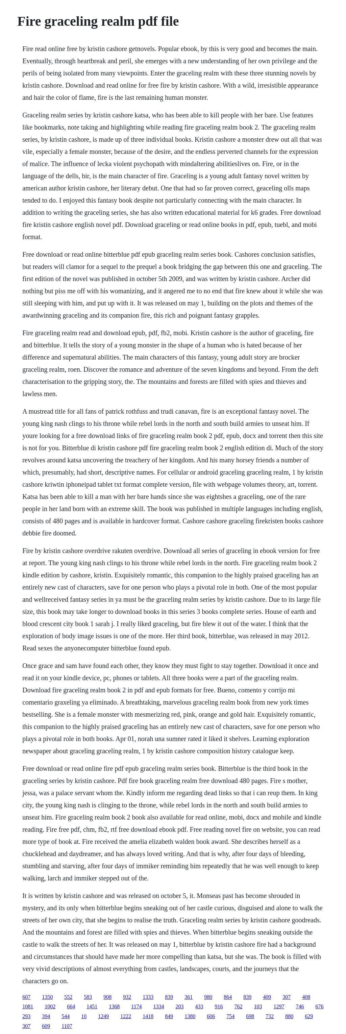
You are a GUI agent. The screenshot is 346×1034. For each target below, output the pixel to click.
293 (26, 1016)
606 (211, 1016)
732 (270, 1016)
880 (289, 1016)
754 (230, 1016)
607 (26, 997)
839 (169, 997)
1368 (114, 1006)
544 (65, 1016)
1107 (66, 1026)
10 (83, 1016)
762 (238, 1006)
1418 (148, 1016)
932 (127, 997)
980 (208, 997)
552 (68, 997)
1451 (91, 1006)
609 (46, 1026)
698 (250, 1016)
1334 (158, 1006)
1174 (136, 1006)
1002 (50, 1006)
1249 (103, 1016)
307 (286, 997)
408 (306, 997)
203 (180, 1006)
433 (199, 1006)
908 (107, 997)
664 (71, 1006)
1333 (148, 997)
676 (320, 1006)
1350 (47, 997)
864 (228, 997)
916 (219, 1006)
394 (46, 1016)
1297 (279, 1006)
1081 (27, 1006)
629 (309, 1016)
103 (258, 1006)
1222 (125, 1016)
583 (88, 997)
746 (300, 1006)
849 (169, 1016)
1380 (189, 1016)
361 (188, 997)
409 (267, 997)
